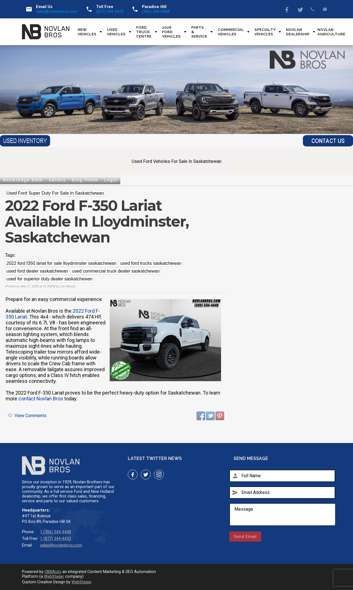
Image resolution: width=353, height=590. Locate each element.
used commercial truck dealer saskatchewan (116, 271)
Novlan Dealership (298, 31)
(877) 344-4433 (110, 11)
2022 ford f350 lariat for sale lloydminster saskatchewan (61, 263)
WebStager (54, 576)
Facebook (287, 9)
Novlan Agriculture (331, 31)
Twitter (300, 9)
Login (110, 180)
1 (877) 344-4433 (55, 538)
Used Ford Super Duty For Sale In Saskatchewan (55, 193)
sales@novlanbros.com (57, 11)
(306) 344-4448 (156, 11)
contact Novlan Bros (40, 399)
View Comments (30, 415)
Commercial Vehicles (231, 31)
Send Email (245, 536)
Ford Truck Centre (143, 31)
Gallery (57, 180)
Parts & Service (199, 31)
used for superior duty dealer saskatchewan (49, 278)
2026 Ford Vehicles (171, 31)
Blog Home (85, 180)
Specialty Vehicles (264, 31)
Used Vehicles (116, 31)
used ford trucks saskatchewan (151, 263)
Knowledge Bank (23, 180)
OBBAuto (53, 571)
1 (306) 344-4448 (55, 532)
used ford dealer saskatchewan (37, 271)
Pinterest (219, 416)
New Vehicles (87, 31)
